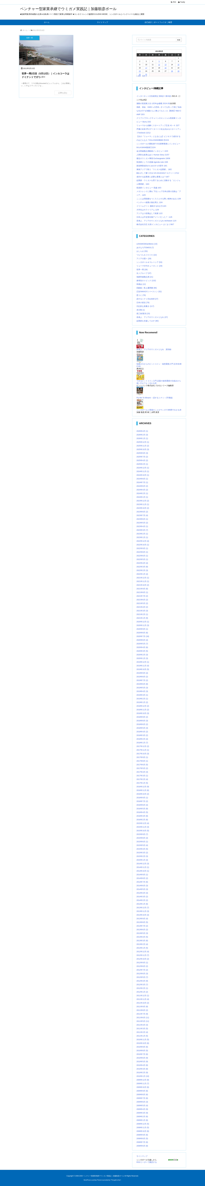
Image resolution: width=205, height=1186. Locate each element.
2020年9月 (142, 629)
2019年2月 (142, 699)
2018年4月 (142, 732)
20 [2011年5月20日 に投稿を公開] (165, 68)
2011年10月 (142, 1003)
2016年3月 (142, 816)
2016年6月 (142, 805)
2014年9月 (142, 875)
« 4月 (138, 76)
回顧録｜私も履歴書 (146, 288)
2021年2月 (142, 614)
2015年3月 (142, 853)
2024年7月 (142, 482)
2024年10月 (142, 475)
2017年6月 (142, 765)
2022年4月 (142, 563)
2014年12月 (142, 864)
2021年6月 (142, 600)
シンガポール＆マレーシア (149, 262)
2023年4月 (142, 526)
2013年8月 (142, 922)
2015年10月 (142, 831)
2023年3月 (142, 530)
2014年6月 (142, 886)
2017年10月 (142, 754)
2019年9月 (142, 673)
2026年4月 (142, 431)
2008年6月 (142, 1146)
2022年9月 (142, 548)
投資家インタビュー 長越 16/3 (148, 188)
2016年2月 (142, 820)
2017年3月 (142, 776)
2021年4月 (142, 607)
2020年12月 (142, 622)
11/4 (174, 221)
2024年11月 (142, 471)
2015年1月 (142, 860)
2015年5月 (142, 845)
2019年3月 (142, 695)
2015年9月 (142, 834)
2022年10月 (142, 545)
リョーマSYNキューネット (149, 266)
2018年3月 (142, 735)
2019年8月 (142, 677)
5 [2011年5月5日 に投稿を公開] (159, 61)
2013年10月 (142, 915)
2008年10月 (142, 1131)
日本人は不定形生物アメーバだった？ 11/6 (154, 217)
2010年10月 (142, 1043)
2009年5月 (142, 1105)
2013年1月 (142, 948)
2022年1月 (142, 574)
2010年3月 (142, 1069)
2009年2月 (142, 1116)
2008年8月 (142, 1138)
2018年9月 (142, 717)
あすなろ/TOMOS (145, 247)
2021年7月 (142, 596)
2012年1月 (142, 992)
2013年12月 (142, 908)
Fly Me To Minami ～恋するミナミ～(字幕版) (154, 398)
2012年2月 (142, 988)
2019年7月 (142, 680)
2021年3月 (142, 611)
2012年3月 (142, 984)
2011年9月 (142, 1006)
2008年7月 (142, 1142)
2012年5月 (142, 977)
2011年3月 (142, 1028)
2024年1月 (142, 497)
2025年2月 (142, 464)
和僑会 (141, 284)
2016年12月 (142, 787)
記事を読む (62, 93)
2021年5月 (142, 603)
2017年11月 (142, 750)
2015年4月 (142, 849)
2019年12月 (142, 662)
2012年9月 (142, 962)
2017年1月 (142, 783)
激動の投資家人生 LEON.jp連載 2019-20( (153, 103)
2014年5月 (142, 889)
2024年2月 (142, 493)
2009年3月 (142, 1113)
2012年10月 (142, 959)
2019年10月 (142, 669)
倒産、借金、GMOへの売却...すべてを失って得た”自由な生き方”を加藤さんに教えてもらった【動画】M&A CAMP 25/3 (158, 110)
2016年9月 (142, 798)
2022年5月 (142, 559)
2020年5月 (142, 644)
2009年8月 (142, 1094)
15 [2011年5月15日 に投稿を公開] (178, 65)
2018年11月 (142, 710)
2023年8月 (142, 512)
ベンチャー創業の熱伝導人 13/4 (149, 202)
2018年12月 (142, 706)
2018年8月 (142, 721)
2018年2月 (142, 739)
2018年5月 (142, 728)
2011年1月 (142, 1036)
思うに (141, 295)
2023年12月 (142, 501)
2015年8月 (142, 838)
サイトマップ (141, 1156)
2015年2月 (142, 856)
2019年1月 (142, 702)
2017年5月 (142, 768)
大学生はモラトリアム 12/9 (147, 210)
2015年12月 (142, 823)
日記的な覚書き (145, 306)
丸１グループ (143, 273)
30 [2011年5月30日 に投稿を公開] (140, 74)
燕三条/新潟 (143, 313)
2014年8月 (142, 878)
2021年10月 (142, 585)
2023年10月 (142, 508)
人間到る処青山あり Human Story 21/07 (152, 155)
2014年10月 (142, 871)
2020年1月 (142, 658)
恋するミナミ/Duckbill (147, 299)
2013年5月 (142, 933)
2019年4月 (142, 691)
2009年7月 (142, 1098)
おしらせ (142, 251)
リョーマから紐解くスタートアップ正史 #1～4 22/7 (157, 125)
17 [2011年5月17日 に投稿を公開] (146, 68)
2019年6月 (142, 684)
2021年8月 (142, 592)
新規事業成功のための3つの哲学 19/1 (151, 166)
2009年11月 (142, 1083)
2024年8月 (142, 479)
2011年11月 (142, 999)
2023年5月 (142, 523)
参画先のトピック (146, 280)
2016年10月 (142, 794)
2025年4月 (142, 460)
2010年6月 (142, 1058)
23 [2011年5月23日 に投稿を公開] (140, 71)
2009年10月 (142, 1087)
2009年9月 (142, 1091)
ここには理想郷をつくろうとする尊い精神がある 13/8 (158, 199)
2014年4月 (142, 893)
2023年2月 (142, 534)
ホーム (25, 30)
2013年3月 (142, 941)
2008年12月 (142, 1124)
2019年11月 (142, 666)
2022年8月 (142, 552)
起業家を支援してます (147, 321)
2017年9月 (142, 757)
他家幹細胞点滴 (144, 277)
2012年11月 (142, 955)
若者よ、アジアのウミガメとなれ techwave (154, 221)
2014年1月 (142, 904)
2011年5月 (142, 1021)
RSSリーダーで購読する (146, 1162)
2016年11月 (142, 790)
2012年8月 (142, 966)
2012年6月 (142, 973)
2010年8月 (142, 1050)
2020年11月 (142, 625)
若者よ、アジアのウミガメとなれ (152, 317)
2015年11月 (142, 827)
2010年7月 (142, 1054)
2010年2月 (142, 1072)
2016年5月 (142, 809)
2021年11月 (142, 581)
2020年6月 (142, 640)
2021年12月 (142, 578)
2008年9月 (142, 1135)
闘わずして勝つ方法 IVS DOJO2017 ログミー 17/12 (157, 173)
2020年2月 (142, 655)
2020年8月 (142, 633)
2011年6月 (142, 1017)
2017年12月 (142, 746)
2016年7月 (142, 801)
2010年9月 (142, 1047)
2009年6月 (142, 1102)
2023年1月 (142, 537)
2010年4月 (142, 1065)
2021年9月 (142, 589)
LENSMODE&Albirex (146, 244)
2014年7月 (142, 882)
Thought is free (115, 1180)
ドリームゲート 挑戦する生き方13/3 (151, 206)
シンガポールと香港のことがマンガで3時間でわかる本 (158, 410)
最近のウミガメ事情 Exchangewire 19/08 (153, 158)
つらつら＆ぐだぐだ (146, 255)
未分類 (140, 310)
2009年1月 (142, 1120)
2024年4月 (142, 490)
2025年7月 (142, 457)
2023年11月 (142, 504)
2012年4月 (142, 981)
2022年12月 (142, 541)
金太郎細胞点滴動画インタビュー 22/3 (152, 151)
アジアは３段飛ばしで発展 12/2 (149, 213)
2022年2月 (142, 570)
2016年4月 (142, 812)
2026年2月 (142, 435)
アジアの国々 (143, 258)
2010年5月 (142, 1061)
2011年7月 (142, 1014)
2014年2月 (142, 900)
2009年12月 (142, 1080)
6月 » (144, 76)
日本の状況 (142, 302)
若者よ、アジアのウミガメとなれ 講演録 (153, 349)
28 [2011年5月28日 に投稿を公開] (172, 71)
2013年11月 (142, 911)
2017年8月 (142, 761)
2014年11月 (142, 867)
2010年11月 (142, 1039)
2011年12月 (142, 995)
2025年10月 (142, 449)
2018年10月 (142, 713)
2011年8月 (142, 1010)
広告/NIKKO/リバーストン (149, 291)
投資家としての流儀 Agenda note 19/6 (152, 162)
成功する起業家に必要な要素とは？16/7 (152, 177)
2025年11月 (142, 446)
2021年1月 (142, 618)
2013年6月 (142, 930)
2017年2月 (142, 779)
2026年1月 (142, 438)
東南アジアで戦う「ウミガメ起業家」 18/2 (154, 169)
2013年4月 (142, 937)
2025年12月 (142, 442)
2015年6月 (142, 842)
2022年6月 (142, 556)
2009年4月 (142, 1109)
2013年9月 (142, 919)
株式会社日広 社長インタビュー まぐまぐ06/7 (155, 224)
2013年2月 (142, 944)
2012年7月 (142, 970)
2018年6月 (142, 724)
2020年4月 (142, 647)
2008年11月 (142, 1127)
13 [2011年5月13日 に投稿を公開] (165, 65)
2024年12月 (142, 468)
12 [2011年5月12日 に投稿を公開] (159, 65)
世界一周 (142, 269)
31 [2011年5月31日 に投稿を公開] (146, 74)
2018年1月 (142, 743)
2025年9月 (142, 453)
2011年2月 (142, 1032)
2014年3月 (142, 897)
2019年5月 (142, 688)
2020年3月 (142, 651)
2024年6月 (142, 486)
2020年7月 (142, 636)
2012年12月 (142, 952)
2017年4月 (142, 772)
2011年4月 (142, 1025)
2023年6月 (142, 519)
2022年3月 (142, 567)
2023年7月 (142, 515)
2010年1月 (142, 1076)
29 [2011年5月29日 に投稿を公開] (178, 71)
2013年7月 (142, 926)
